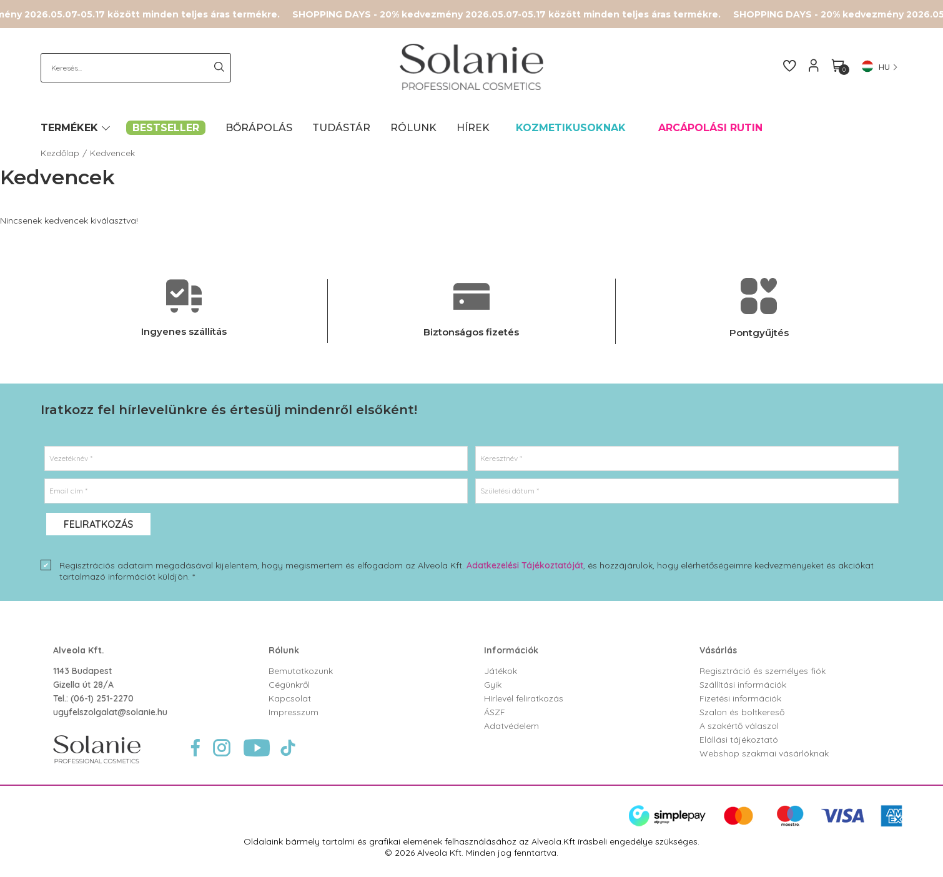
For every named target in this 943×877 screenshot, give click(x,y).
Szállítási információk (742, 684)
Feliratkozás (98, 524)
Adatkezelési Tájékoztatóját (525, 565)
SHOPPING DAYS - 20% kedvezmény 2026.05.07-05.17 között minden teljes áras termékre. (513, 14)
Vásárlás (718, 650)
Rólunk (284, 650)
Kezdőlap (60, 153)
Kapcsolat (290, 698)
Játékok (500, 670)
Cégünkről (289, 684)
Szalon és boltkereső (741, 712)
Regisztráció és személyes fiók (762, 670)
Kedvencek (112, 153)
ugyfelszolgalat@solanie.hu (110, 712)
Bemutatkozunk (301, 670)
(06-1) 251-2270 (102, 698)
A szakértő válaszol (739, 725)
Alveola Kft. (78, 650)
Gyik (492, 684)
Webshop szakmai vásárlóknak (764, 753)
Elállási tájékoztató (738, 739)
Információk (511, 650)
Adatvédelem (511, 725)
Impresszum (293, 712)
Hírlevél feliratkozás (523, 698)
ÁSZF (494, 712)
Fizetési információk (740, 698)
